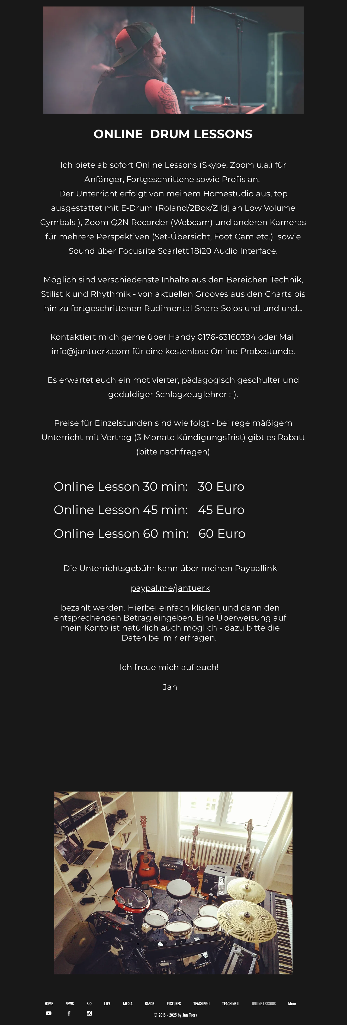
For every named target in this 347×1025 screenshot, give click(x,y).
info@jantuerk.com (90, 351)
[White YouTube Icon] (48, 1013)
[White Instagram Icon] (89, 1013)
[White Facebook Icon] (69, 1013)
